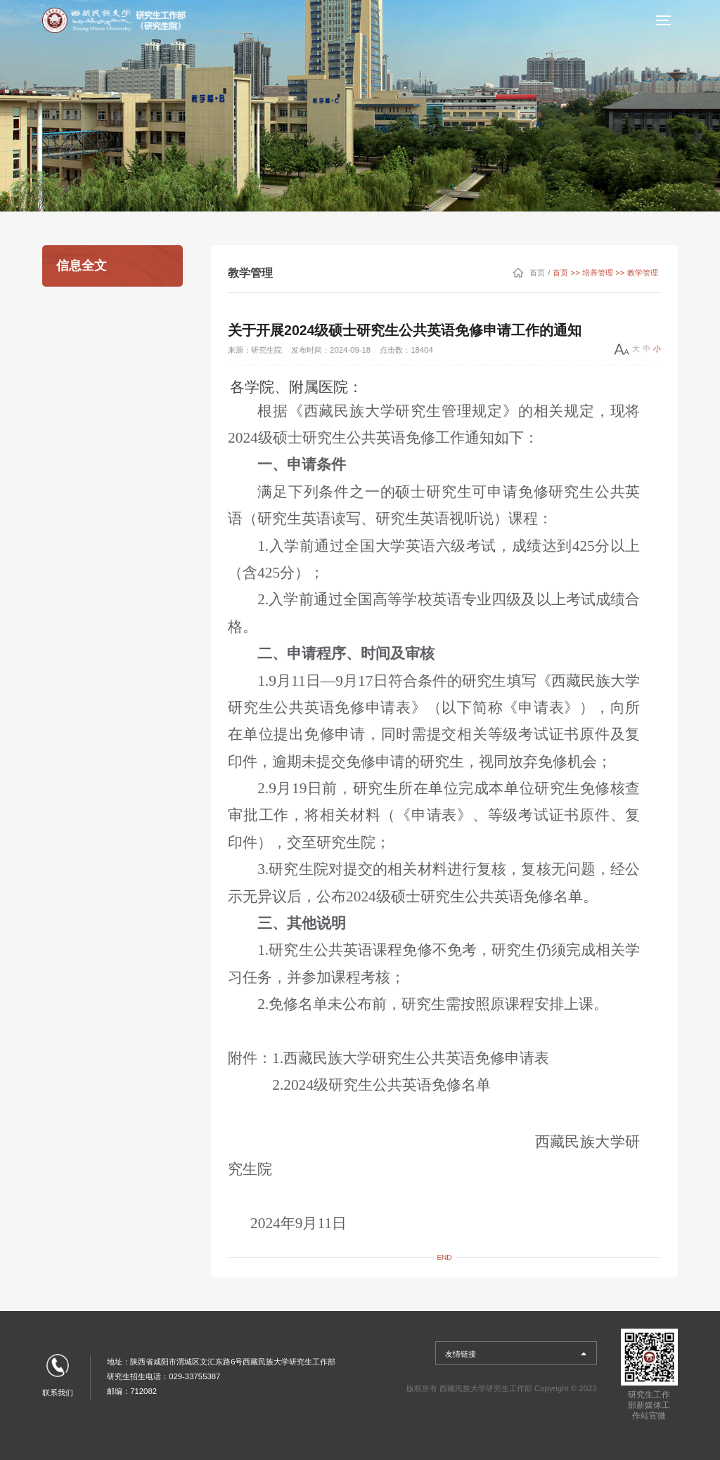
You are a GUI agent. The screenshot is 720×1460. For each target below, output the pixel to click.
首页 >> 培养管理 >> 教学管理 (605, 272)
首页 (537, 272)
